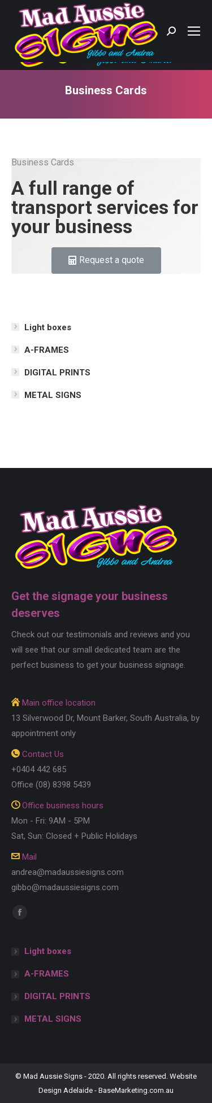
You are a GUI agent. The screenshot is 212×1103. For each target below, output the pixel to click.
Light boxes (47, 327)
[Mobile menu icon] (194, 31)
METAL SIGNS (52, 395)
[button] (106, 260)
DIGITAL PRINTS (57, 372)
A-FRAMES (46, 350)
